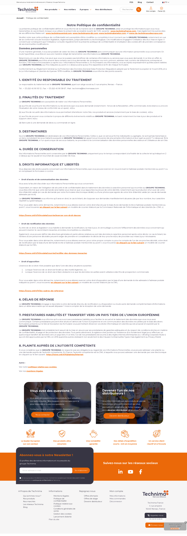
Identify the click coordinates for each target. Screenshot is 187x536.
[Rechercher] (130, 9)
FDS (131, 2)
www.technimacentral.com (59, 33)
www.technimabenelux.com (112, 33)
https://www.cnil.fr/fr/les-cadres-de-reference (41, 291)
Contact (150, 2)
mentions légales (34, 371)
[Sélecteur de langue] (165, 2)
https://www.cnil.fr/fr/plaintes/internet (64, 354)
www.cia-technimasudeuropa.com (146, 33)
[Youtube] (130, 472)
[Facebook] (140, 472)
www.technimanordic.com (85, 33)
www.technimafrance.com (123, 31)
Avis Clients (175, 524)
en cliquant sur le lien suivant (53, 207)
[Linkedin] (120, 472)
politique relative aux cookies (42, 367)
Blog (140, 2)
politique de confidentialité (42, 480)
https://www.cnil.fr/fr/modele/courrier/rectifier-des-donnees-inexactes (53, 253)
